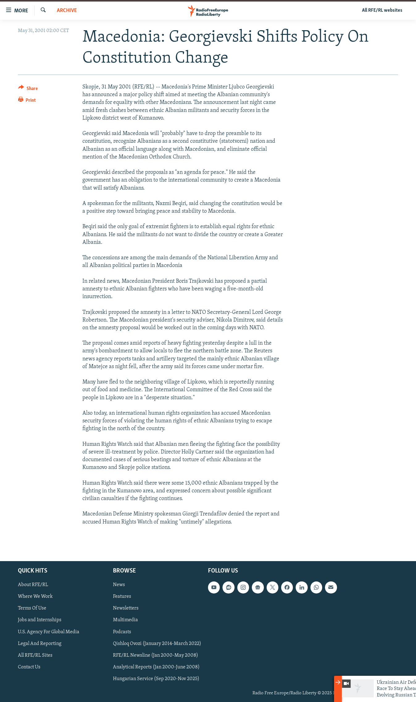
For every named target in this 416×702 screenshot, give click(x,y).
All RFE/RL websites (382, 10)
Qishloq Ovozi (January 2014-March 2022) (157, 643)
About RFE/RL (33, 584)
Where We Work (35, 596)
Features (122, 596)
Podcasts (122, 631)
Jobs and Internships (39, 620)
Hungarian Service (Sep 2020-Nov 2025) (156, 678)
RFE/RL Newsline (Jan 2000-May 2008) (155, 655)
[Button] (28, 89)
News (119, 584)
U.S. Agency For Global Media (48, 631)
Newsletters (126, 608)
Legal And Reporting (39, 643)
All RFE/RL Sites (35, 655)
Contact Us (29, 667)
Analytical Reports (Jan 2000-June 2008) (156, 667)
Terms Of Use (32, 608)
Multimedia (125, 620)
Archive (67, 11)
